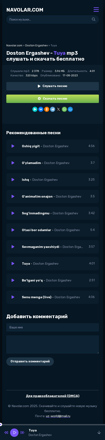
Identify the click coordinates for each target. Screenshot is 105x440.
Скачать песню (52, 98)
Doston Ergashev (36, 45)
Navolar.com (14, 45)
